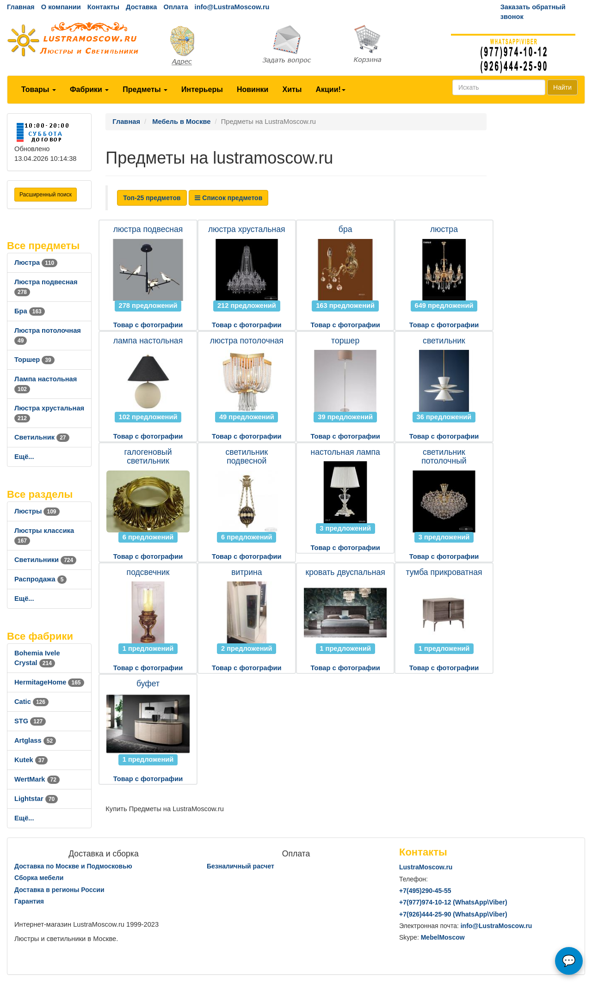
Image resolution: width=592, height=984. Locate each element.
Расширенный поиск (45, 194)
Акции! (330, 89)
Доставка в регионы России (59, 889)
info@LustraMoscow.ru (232, 7)
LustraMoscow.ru (425, 867)
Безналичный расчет (240, 866)
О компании (61, 7)
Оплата (175, 7)
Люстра (35, 262)
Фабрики (89, 89)
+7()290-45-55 (425, 890)
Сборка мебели (38, 877)
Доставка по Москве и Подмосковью (73, 866)
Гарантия (29, 901)
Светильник (41, 437)
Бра (29, 311)
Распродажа (40, 579)
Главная (21, 7)
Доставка (141, 7)
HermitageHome (49, 682)
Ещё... (24, 456)
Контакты (103, 7)
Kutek (31, 760)
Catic (31, 701)
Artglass (35, 740)
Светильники (45, 559)
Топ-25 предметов (151, 198)
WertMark (37, 779)
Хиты (292, 89)
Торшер (34, 359)
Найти (562, 87)
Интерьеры (202, 89)
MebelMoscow (443, 937)
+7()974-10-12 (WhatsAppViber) (453, 902)
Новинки (253, 89)
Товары (38, 89)
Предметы (145, 89)
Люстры (37, 511)
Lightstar (36, 798)
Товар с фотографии (148, 325)
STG (30, 721)
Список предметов (228, 198)
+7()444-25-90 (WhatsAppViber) (453, 914)
